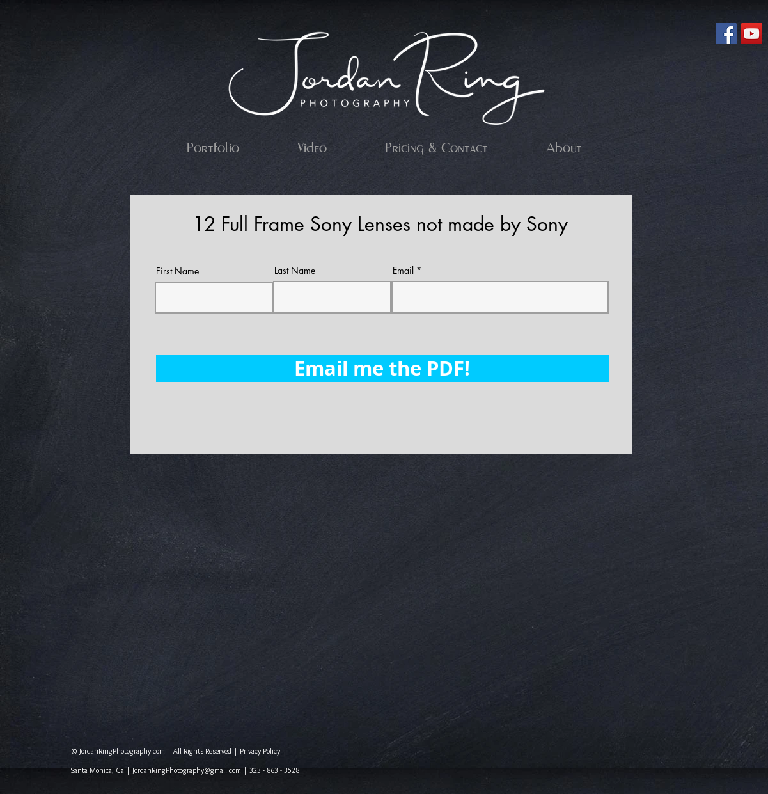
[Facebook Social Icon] (726, 33)
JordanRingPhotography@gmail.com (186, 770)
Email (403, 270)
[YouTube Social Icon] (751, 33)
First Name (177, 271)
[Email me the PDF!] (382, 368)
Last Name (294, 270)
